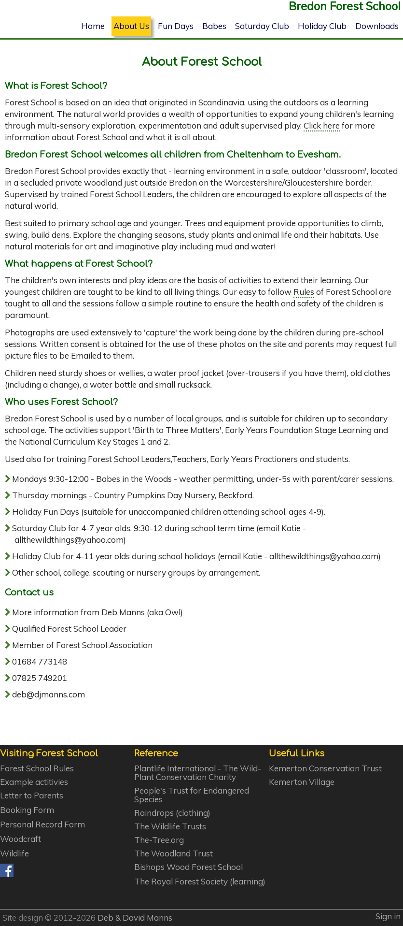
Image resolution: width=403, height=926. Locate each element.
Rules (303, 292)
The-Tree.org (159, 840)
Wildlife (14, 853)
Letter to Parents (31, 795)
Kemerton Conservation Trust (325, 768)
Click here (322, 125)
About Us (131, 26)
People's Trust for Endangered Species (191, 795)
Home (93, 26)
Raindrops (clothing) (172, 813)
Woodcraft (20, 839)
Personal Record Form (42, 824)
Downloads (377, 26)
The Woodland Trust (173, 853)
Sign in (388, 916)
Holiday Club (322, 26)
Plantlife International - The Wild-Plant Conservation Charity (197, 772)
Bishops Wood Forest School (188, 867)
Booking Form (27, 810)
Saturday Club (262, 26)
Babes (214, 26)
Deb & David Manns (134, 917)
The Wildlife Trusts (170, 826)
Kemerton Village (301, 782)
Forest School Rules (37, 768)
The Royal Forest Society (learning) (199, 881)
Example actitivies (34, 782)
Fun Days (176, 26)
